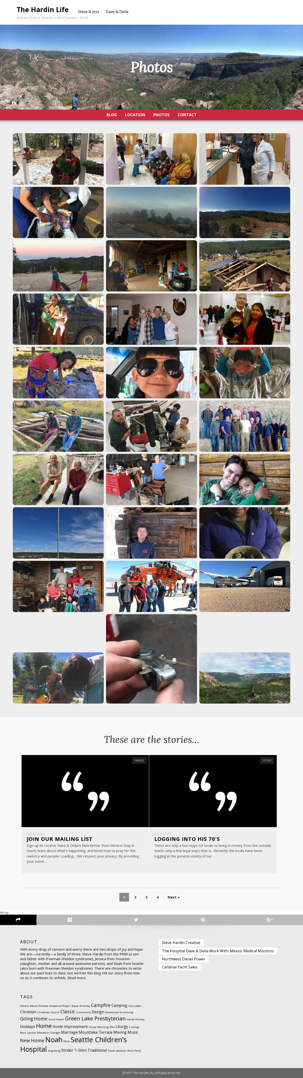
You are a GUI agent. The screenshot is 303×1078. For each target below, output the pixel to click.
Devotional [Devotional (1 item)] (112, 1012)
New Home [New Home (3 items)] (32, 1040)
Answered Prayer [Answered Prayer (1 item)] (60, 1006)
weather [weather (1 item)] (121, 1050)
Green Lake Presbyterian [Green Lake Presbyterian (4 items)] (95, 1018)
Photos (161, 114)
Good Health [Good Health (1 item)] (56, 1019)
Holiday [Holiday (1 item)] (139, 1019)
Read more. (76, 978)
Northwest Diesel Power (183, 959)
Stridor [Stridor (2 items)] (67, 1050)
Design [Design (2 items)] (98, 1011)
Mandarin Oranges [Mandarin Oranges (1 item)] (48, 1032)
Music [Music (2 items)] (133, 1032)
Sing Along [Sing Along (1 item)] (54, 1050)
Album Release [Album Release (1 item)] (39, 1006)
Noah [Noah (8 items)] (53, 1039)
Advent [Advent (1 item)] (24, 1006)
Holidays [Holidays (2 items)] (27, 1026)
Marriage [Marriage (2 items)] (69, 1032)
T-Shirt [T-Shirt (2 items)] (80, 1050)
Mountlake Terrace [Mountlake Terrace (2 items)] (95, 1032)
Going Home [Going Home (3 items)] (33, 1018)
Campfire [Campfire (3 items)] (101, 1005)
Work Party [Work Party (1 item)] (134, 1050)
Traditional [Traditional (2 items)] (97, 1050)
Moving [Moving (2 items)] (120, 1032)
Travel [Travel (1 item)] (111, 1050)
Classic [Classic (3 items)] (67, 1011)
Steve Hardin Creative (181, 942)
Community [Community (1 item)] (83, 1012)
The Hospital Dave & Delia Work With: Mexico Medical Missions (218, 951)
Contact (187, 114)
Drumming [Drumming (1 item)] (126, 1012)
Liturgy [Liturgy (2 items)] (122, 1026)
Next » (174, 897)
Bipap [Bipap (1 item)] (75, 1006)
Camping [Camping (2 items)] (119, 1005)
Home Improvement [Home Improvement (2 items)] (70, 1026)
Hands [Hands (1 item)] (130, 1019)
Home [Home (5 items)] (44, 1026)
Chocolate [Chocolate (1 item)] (134, 1006)
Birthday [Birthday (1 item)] (85, 1006)
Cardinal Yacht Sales (179, 967)
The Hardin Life (43, 9)
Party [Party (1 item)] (66, 1041)
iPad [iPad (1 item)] (112, 1027)
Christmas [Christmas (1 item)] (43, 1012)
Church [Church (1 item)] (54, 1012)
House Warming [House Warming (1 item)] (98, 1027)
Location (135, 114)
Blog (112, 114)
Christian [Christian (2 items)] (28, 1011)
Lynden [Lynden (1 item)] (31, 1032)
